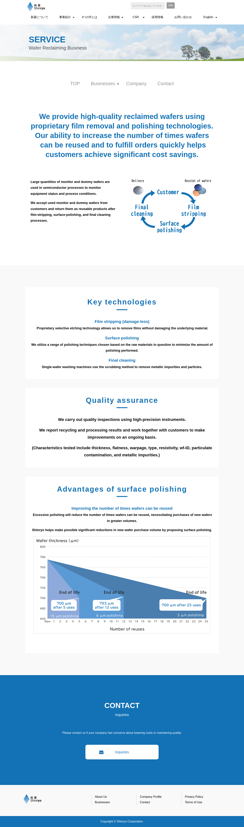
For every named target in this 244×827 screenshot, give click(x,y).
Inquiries (122, 752)
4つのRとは (89, 17)
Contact (165, 83)
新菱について (39, 17)
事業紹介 (65, 17)
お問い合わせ (183, 17)
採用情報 (157, 17)
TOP (75, 83)
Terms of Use (193, 802)
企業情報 (114, 17)
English (208, 17)
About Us (101, 796)
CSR (136, 17)
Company (136, 83)
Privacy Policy (194, 796)
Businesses (103, 83)
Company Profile (151, 796)
